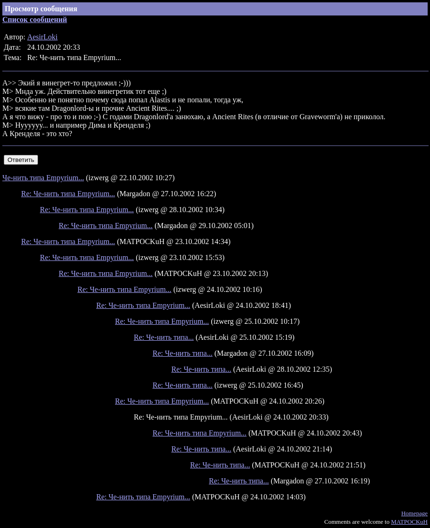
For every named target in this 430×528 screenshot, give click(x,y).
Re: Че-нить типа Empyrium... (68, 194)
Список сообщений (34, 19)
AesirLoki (42, 37)
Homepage (414, 513)
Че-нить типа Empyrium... (43, 178)
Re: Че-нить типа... (164, 337)
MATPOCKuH (409, 521)
